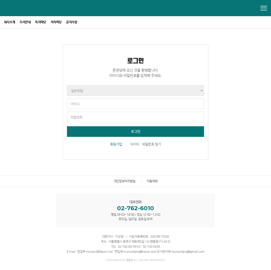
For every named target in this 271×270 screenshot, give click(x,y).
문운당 (28, 7)
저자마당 (56, 22)
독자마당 (40, 22)
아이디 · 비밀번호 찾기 (145, 144)
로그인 (135, 131)
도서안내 (25, 22)
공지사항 (71, 22)
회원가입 (116, 144)
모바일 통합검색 (253, 8)
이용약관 (152, 181)
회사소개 (9, 22)
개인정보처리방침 (125, 181)
